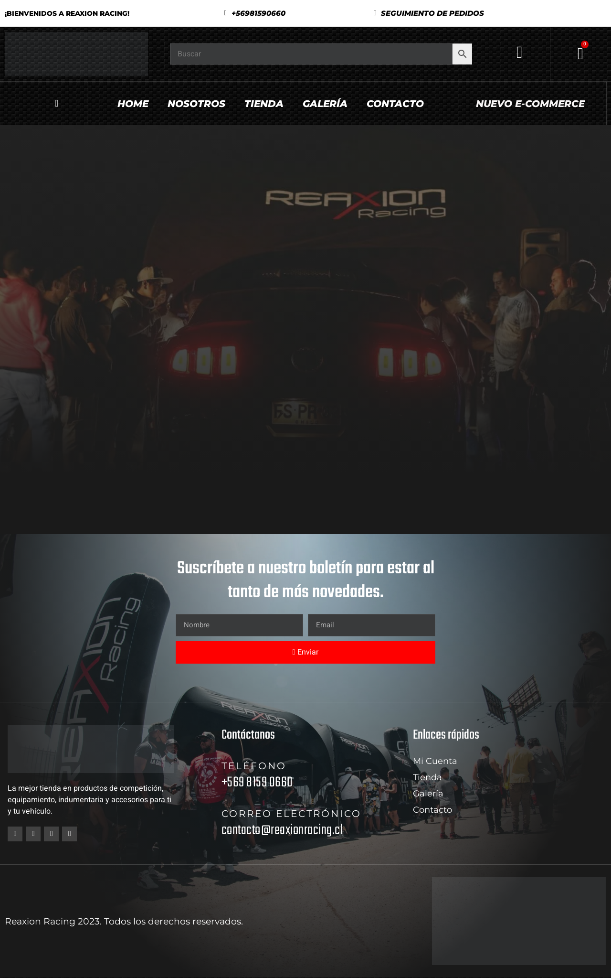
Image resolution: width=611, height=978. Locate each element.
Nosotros (196, 103)
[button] (429, 13)
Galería (325, 103)
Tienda (264, 103)
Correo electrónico (291, 813)
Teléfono (253, 766)
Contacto (395, 103)
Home (132, 103)
